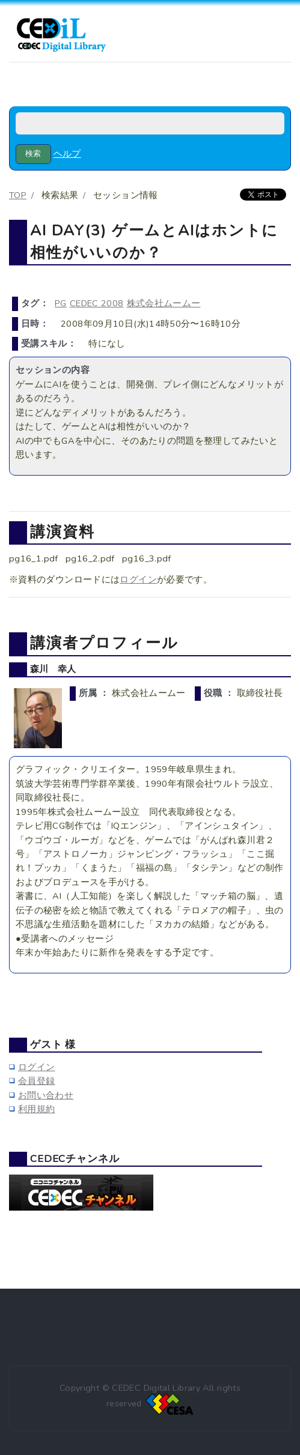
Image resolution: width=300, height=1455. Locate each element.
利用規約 (36, 1109)
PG (61, 303)
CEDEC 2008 (97, 303)
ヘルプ (67, 154)
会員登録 (36, 1081)
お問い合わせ (45, 1095)
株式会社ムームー (164, 303)
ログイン (138, 579)
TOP (17, 195)
